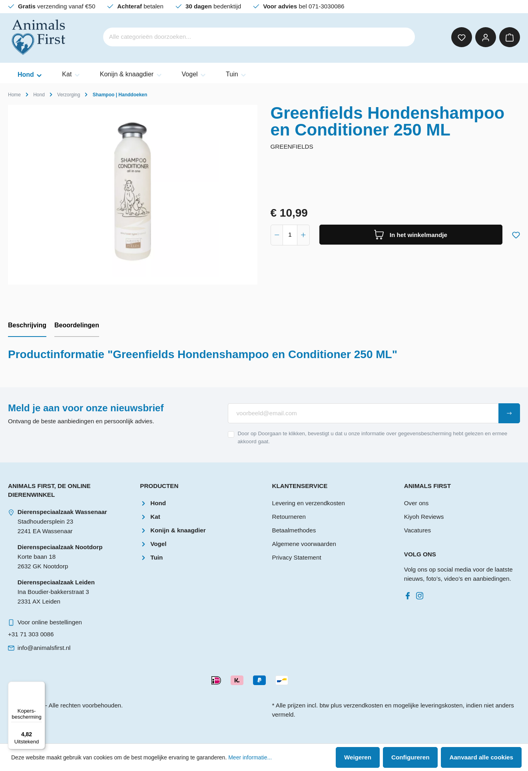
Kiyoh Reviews (424, 516)
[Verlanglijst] (461, 37)
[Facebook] (409, 594)
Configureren (410, 757)
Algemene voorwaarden (304, 543)
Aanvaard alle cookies (481, 757)
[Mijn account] (485, 37)
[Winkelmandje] (509, 37)
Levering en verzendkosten (308, 503)
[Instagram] (421, 594)
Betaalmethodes (294, 530)
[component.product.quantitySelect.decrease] (277, 235)
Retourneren (289, 516)
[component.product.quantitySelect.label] (290, 235)
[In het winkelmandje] (411, 235)
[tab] (27, 326)
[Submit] (509, 413)
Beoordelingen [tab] (76, 325)
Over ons (416, 503)
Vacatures (417, 530)
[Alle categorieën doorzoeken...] (248, 37)
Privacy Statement (296, 557)
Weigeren (357, 757)
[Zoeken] (404, 37)
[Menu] (40, 686)
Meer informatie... (250, 757)
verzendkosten (363, 705)
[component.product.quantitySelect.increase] (303, 235)
